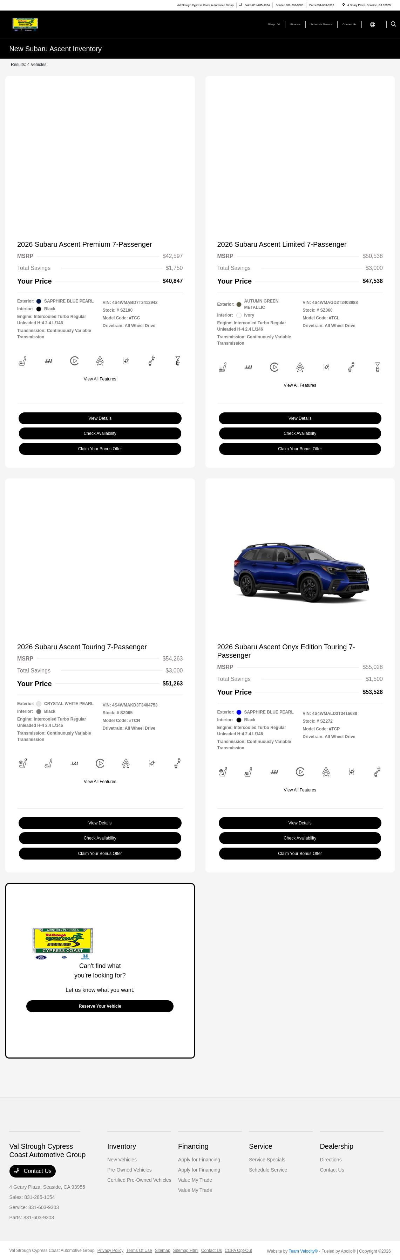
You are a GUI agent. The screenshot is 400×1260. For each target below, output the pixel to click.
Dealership (336, 1146)
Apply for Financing (199, 1159)
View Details (99, 418)
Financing (193, 1146)
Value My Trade (195, 1180)
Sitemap (162, 1250)
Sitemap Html (185, 1250)
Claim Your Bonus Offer (100, 448)
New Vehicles (122, 1159)
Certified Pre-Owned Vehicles (139, 1180)
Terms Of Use (139, 1250)
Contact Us (33, 1171)
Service (260, 1146)
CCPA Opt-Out (238, 1250)
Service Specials (267, 1159)
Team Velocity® (303, 1251)
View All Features (100, 379)
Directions (330, 1159)
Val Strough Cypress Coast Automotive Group (51, 1250)
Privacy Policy (110, 1250)
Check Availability (100, 433)
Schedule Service (268, 1170)
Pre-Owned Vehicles (129, 1170)
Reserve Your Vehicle (100, 1006)
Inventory (121, 1146)
